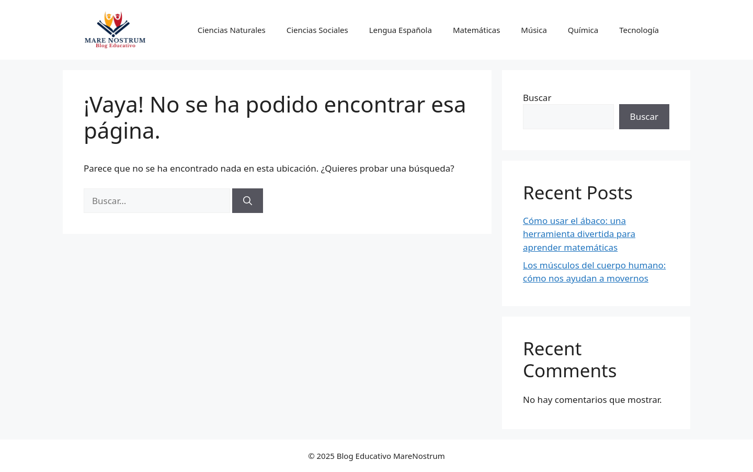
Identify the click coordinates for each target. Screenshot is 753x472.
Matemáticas (476, 30)
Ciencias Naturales (232, 30)
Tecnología (639, 30)
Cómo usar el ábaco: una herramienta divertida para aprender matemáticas (579, 234)
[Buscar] (247, 200)
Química (583, 30)
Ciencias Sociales (317, 30)
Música (534, 30)
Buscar (537, 98)
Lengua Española (400, 30)
